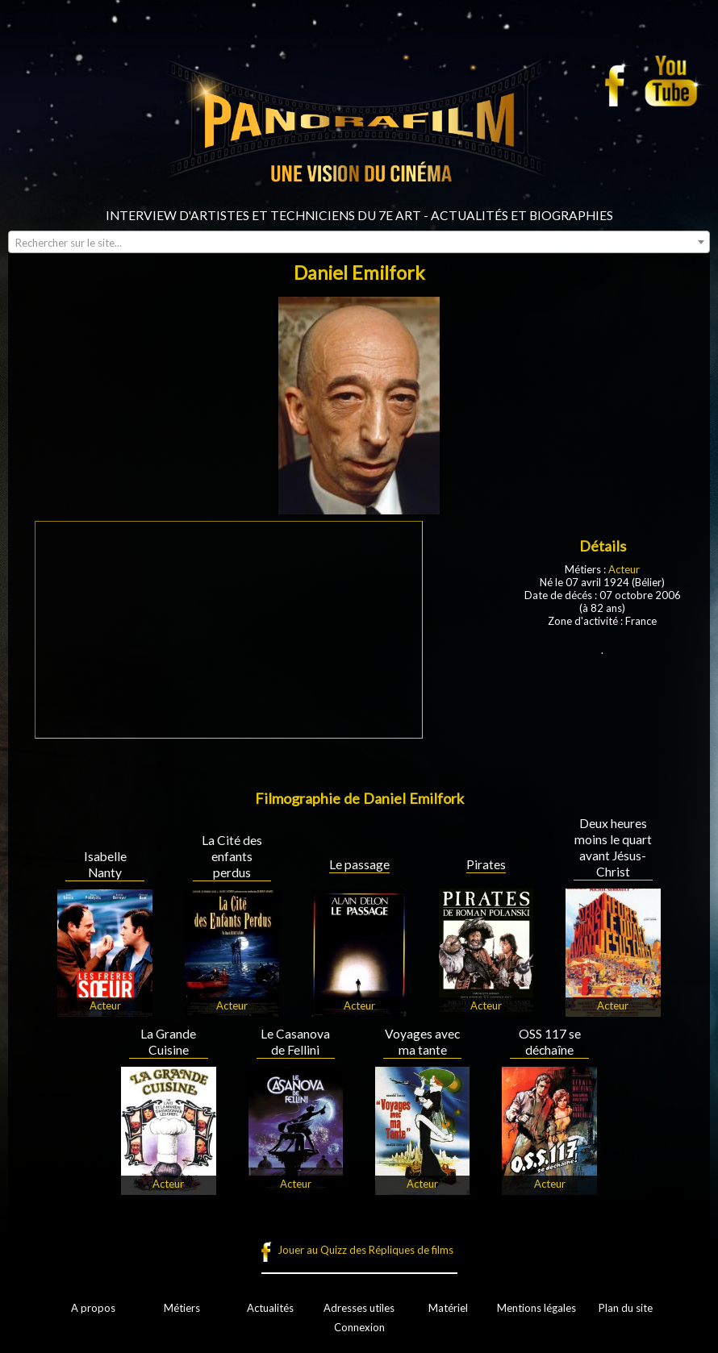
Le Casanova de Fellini (295, 1041)
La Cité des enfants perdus (232, 856)
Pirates (486, 864)
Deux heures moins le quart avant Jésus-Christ (613, 847)
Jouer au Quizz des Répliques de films (365, 1249)
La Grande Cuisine (168, 1041)
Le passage (359, 864)
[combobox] (359, 242)
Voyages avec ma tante (422, 1041)
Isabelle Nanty (105, 864)
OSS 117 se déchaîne (550, 1041)
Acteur (624, 569)
